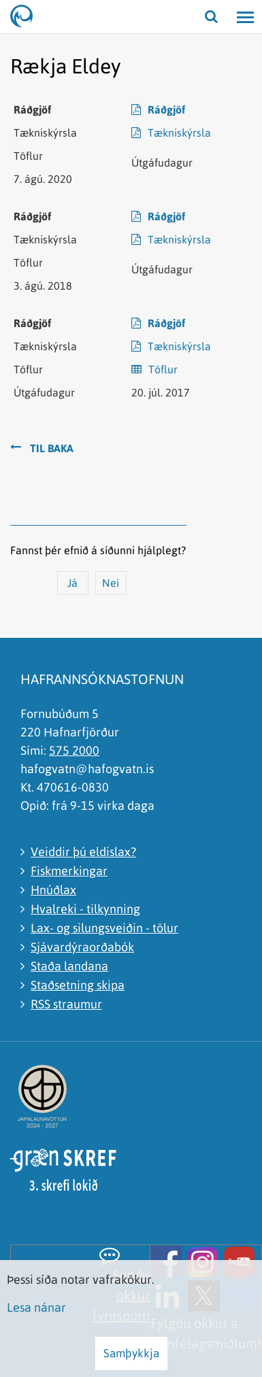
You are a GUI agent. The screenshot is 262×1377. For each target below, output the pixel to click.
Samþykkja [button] (131, 1353)
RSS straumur (66, 1004)
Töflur (163, 369)
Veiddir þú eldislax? (83, 852)
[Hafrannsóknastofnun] (27, 17)
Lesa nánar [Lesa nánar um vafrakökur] (36, 1307)
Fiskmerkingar (69, 871)
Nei (110, 583)
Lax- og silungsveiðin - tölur (104, 928)
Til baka (51, 448)
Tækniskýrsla (179, 132)
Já (72, 583)
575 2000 (74, 750)
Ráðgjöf (166, 109)
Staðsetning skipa (78, 985)
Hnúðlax (53, 890)
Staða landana (69, 966)
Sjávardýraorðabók (82, 947)
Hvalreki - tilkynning (85, 909)
